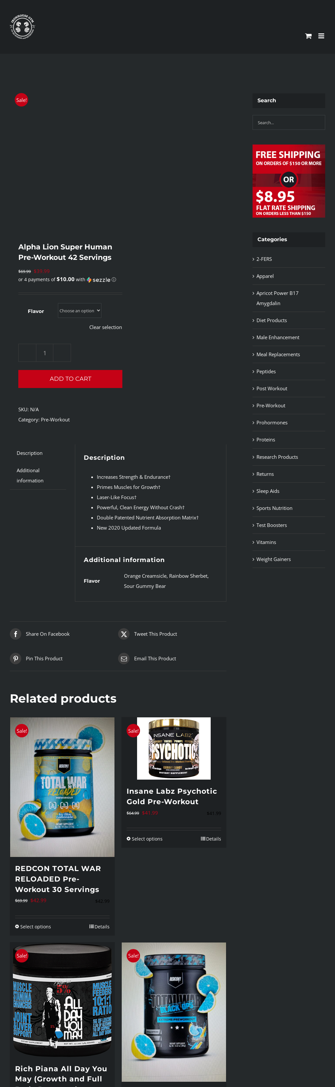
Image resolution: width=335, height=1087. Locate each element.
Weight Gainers (273, 559)
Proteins (265, 439)
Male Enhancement (277, 337)
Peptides (266, 371)
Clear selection (105, 327)
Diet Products (271, 320)
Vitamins (266, 542)
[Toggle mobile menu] (321, 35)
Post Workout (271, 388)
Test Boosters (271, 525)
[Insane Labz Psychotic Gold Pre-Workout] (174, 748)
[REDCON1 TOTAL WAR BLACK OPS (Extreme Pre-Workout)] (174, 1012)
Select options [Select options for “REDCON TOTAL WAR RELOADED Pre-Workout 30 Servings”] (35, 926)
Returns (265, 474)
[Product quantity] (44, 352)
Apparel (265, 276)
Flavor (36, 311)
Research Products (277, 457)
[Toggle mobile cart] (308, 35)
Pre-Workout (55, 419)
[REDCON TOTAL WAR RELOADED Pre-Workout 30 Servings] (62, 787)
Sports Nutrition (274, 508)
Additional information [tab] (30, 475)
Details (102, 926)
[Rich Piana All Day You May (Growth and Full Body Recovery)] (62, 999)
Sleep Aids (267, 491)
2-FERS (264, 259)
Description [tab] (30, 453)
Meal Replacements (278, 354)
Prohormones (272, 422)
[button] (67, 279)
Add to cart (70, 378)
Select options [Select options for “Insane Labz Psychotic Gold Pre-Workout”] (147, 839)
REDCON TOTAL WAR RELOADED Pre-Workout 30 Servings (58, 879)
